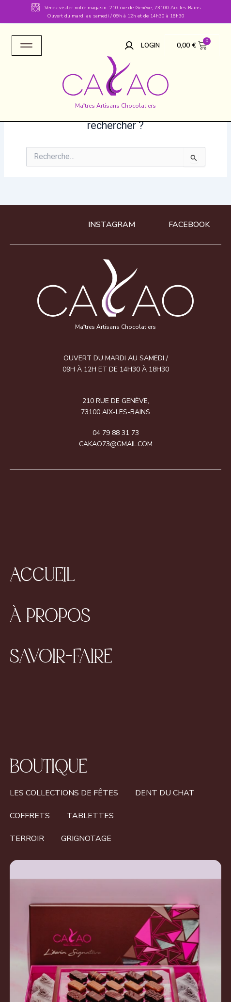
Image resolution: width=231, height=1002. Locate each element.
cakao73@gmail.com (116, 444)
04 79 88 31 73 (115, 432)
